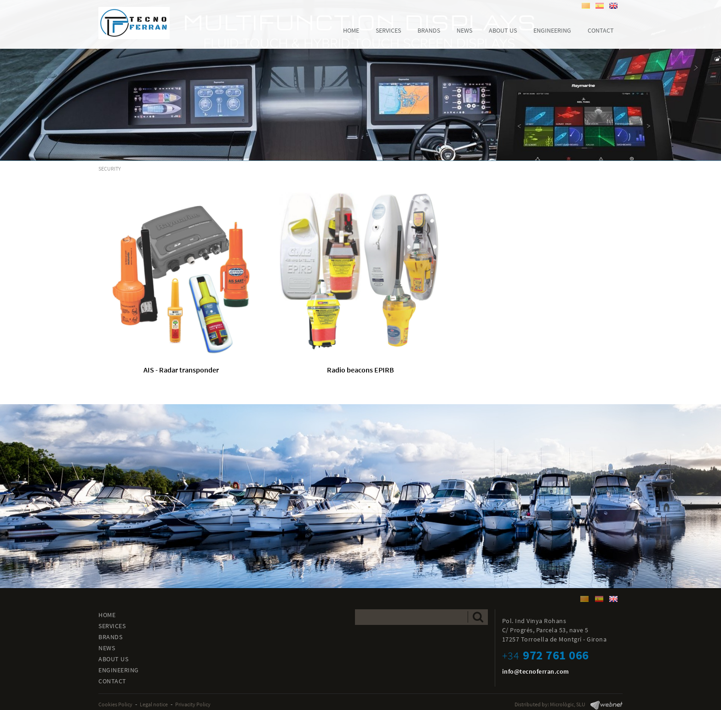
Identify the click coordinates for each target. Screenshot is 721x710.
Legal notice (154, 704)
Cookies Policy (115, 704)
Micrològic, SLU (567, 704)
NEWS (106, 648)
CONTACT (112, 681)
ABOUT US (113, 659)
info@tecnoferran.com (535, 671)
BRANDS (110, 637)
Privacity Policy (193, 704)
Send (478, 617)
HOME (106, 615)
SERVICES (112, 626)
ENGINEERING (118, 670)
